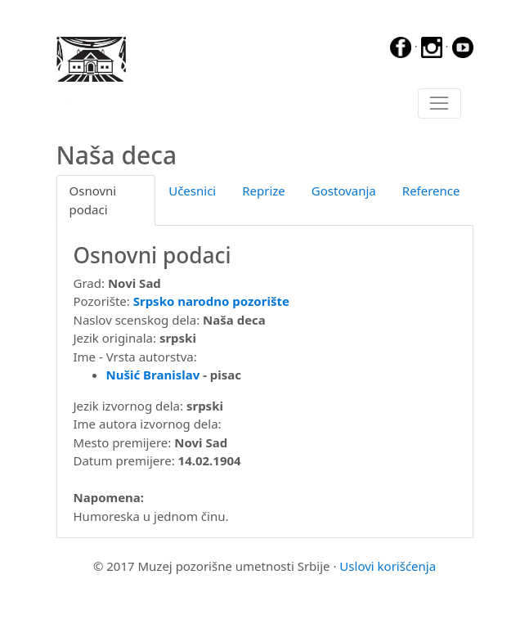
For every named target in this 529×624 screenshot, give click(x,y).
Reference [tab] (431, 190)
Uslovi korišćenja (387, 566)
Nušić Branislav (153, 374)
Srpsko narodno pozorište (211, 301)
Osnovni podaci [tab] (93, 200)
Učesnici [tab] (192, 190)
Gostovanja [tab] (344, 190)
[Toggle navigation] (439, 103)
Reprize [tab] (263, 190)
